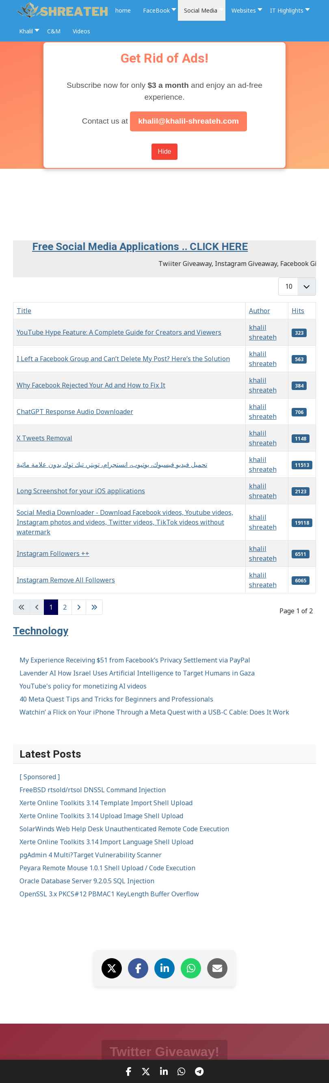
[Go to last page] (94, 607)
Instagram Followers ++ (53, 553)
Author (259, 310)
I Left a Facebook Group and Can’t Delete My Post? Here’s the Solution (123, 358)
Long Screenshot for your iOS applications (81, 490)
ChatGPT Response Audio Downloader (75, 411)
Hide (164, 151)
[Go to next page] (78, 607)
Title (24, 310)
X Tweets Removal (44, 438)
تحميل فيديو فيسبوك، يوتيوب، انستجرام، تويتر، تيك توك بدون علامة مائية (112, 464)
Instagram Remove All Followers (66, 579)
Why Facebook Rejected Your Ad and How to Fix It (91, 385)
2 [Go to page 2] (65, 607)
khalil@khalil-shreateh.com (188, 121)
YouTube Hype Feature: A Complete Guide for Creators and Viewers (119, 332)
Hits (298, 310)
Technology (40, 631)
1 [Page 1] (51, 607)
